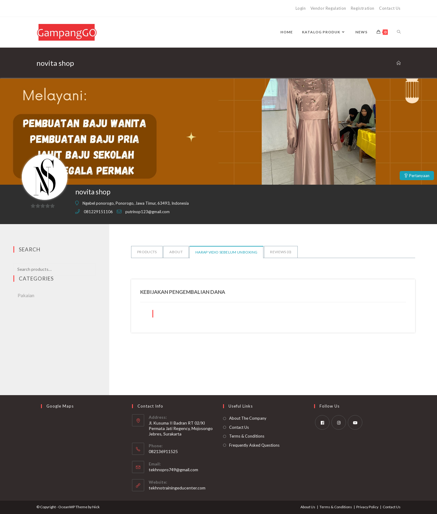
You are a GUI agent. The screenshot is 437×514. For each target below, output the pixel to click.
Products (147, 252)
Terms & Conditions (246, 436)
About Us (307, 507)
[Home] (399, 63)
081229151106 (98, 211)
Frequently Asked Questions (254, 445)
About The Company (247, 418)
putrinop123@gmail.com (147, 211)
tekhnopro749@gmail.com (173, 469)
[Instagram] (338, 422)
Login (301, 8)
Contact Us (390, 8)
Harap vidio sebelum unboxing (226, 252)
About (176, 252)
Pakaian (26, 295)
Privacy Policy (367, 507)
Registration (362, 8)
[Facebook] (322, 422)
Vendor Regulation (328, 8)
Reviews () (280, 252)
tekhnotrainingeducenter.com (177, 487)
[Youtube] (355, 422)
